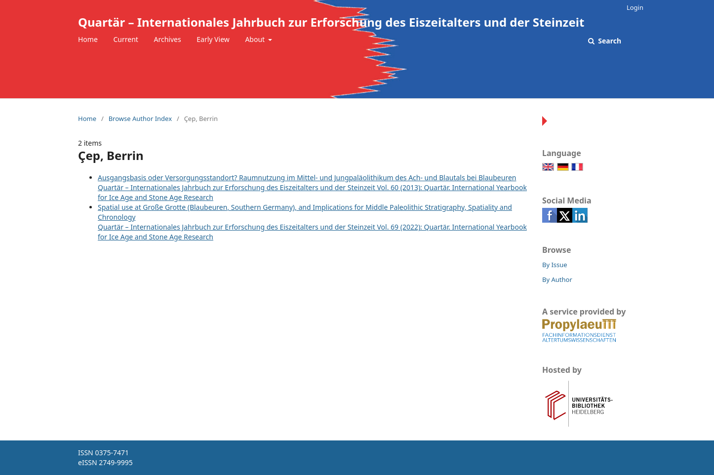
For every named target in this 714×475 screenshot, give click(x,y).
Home (88, 39)
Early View (213, 39)
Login (635, 7)
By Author (557, 279)
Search (608, 40)
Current (125, 39)
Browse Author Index (140, 118)
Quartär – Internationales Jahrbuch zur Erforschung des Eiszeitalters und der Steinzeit (331, 22)
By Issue (554, 264)
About (255, 39)
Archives (167, 39)
